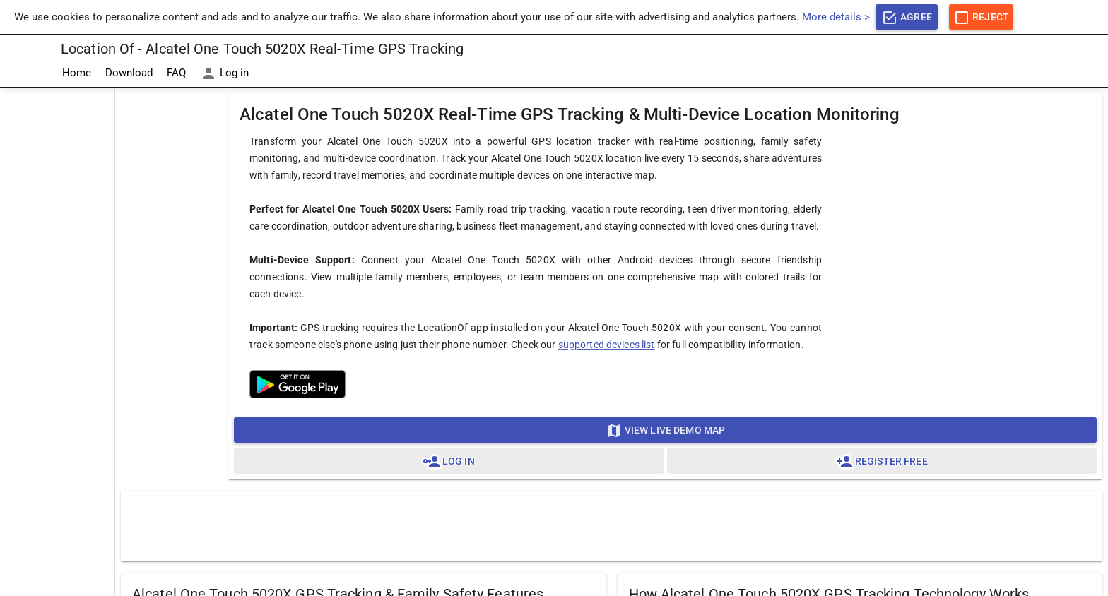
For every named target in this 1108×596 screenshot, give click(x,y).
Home (76, 72)
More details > (836, 17)
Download (129, 72)
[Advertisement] (57, 300)
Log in (224, 73)
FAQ (176, 72)
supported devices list (606, 344)
